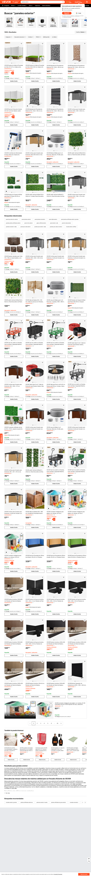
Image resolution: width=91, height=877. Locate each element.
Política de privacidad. (67, 17)
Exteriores (20, 25)
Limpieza (86, 25)
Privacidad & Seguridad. (58, 874)
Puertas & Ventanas (64, 25)
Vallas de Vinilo (28, 9)
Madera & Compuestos (12, 9)
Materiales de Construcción (75, 25)
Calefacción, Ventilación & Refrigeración (53, 25)
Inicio (5, 9)
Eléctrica (31, 25)
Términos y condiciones (75, 15)
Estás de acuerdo (84, 874)
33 (57, 723)
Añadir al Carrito (13, 81)
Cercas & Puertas (21, 9)
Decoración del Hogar (42, 25)
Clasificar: (78, 32)
